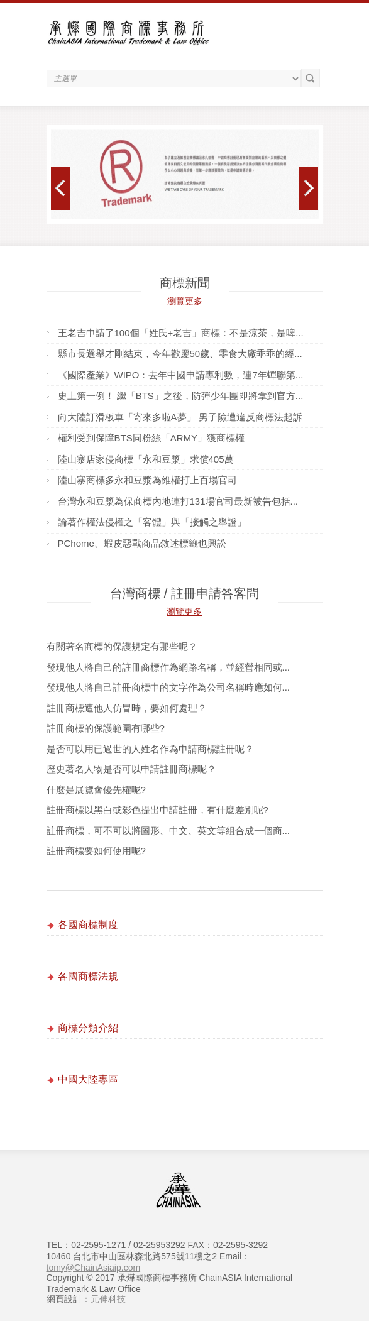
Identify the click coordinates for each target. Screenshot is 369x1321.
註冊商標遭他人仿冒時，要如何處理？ (127, 708)
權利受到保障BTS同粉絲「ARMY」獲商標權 (151, 437)
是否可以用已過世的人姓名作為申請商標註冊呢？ (150, 748)
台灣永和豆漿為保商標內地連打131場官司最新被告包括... (178, 501)
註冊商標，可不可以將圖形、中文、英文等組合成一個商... (168, 830)
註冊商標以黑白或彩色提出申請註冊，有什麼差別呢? (157, 809)
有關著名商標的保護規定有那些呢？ (122, 646)
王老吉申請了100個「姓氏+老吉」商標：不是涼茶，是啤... (181, 332)
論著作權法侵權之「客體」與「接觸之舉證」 (152, 522)
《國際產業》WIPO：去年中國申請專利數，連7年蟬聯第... (181, 375)
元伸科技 (108, 1299)
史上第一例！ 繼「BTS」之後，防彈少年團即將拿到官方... (181, 395)
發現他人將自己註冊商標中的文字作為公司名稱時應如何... (168, 687)
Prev (60, 188)
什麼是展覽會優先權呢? (96, 789)
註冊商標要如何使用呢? (96, 850)
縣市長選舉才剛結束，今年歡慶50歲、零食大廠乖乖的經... (180, 353)
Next (309, 188)
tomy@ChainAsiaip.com (94, 1268)
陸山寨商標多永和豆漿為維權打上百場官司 (147, 479)
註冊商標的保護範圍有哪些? (106, 728)
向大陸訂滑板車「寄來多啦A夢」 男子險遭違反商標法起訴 (180, 417)
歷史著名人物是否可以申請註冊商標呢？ (131, 769)
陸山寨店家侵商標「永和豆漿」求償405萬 (146, 459)
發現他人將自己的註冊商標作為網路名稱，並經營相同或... (168, 667)
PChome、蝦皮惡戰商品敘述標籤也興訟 (142, 543)
